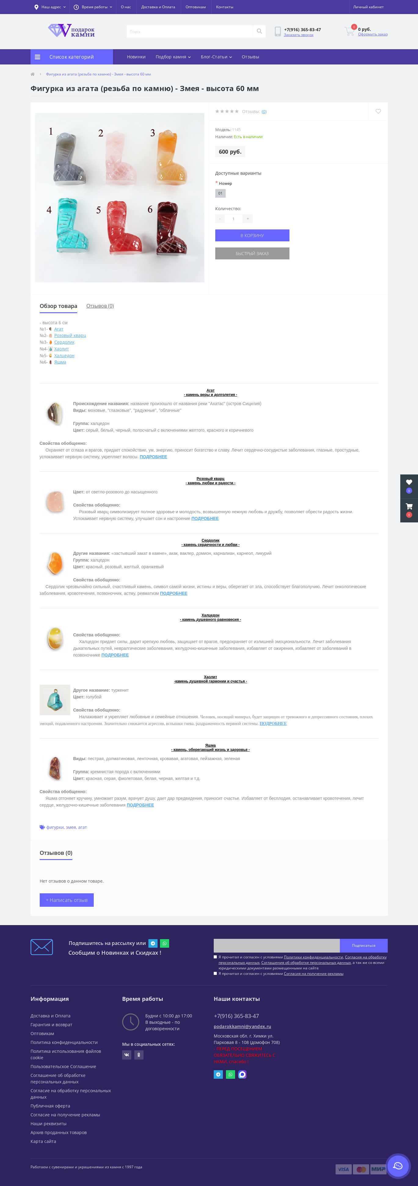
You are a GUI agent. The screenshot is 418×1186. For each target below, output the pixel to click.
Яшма (60, 362)
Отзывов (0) (100, 305)
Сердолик (64, 342)
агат (82, 827)
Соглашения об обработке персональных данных (306, 962)
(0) (264, 111)
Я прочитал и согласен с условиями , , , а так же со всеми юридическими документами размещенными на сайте (303, 962)
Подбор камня (173, 57)
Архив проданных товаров (59, 1132)
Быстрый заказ (252, 253)
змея (71, 827)
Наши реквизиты (49, 1123)
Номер (223, 183)
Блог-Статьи (216, 57)
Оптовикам (196, 6)
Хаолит (61, 349)
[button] (93, 7)
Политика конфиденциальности (64, 1042)
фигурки (55, 827)
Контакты (224, 6)
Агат (59, 329)
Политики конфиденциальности (313, 957)
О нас (126, 6)
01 (220, 193)
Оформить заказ (373, 34)
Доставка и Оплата (158, 6)
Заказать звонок (299, 34)
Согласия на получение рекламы (313, 973)
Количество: (228, 208)
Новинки (136, 57)
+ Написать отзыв (67, 900)
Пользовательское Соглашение (63, 1066)
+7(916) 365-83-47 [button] (236, 1015)
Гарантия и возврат (51, 1024)
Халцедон (64, 355)
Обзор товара (58, 305)
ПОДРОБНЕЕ (153, 456)
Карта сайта (43, 1141)
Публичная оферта (50, 1106)
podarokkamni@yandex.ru (242, 1026)
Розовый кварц (70, 335)
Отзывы (250, 57)
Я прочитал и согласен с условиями (281, 973)
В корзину (252, 235)
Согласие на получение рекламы (65, 1115)
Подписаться (364, 945)
